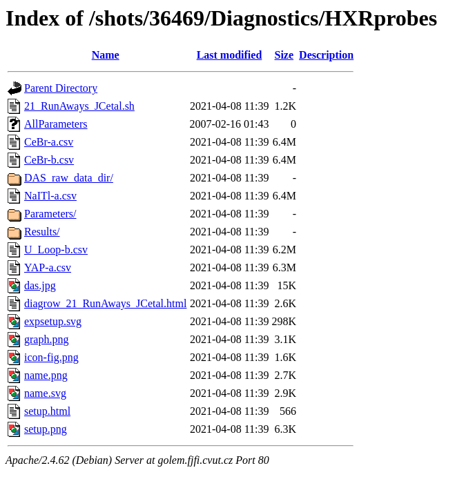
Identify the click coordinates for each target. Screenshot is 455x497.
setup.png (45, 429)
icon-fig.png (51, 357)
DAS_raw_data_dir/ (68, 178)
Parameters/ (50, 214)
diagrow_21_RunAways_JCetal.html (105, 303)
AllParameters (56, 124)
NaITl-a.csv (50, 196)
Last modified (229, 55)
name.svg (45, 393)
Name (105, 55)
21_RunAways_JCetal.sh (79, 106)
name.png (46, 375)
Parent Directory (60, 88)
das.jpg (40, 285)
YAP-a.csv (47, 267)
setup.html (47, 411)
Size (284, 55)
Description (326, 55)
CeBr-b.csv (49, 160)
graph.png (46, 339)
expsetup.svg (52, 321)
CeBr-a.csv (48, 142)
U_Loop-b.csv (56, 249)
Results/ (42, 231)
